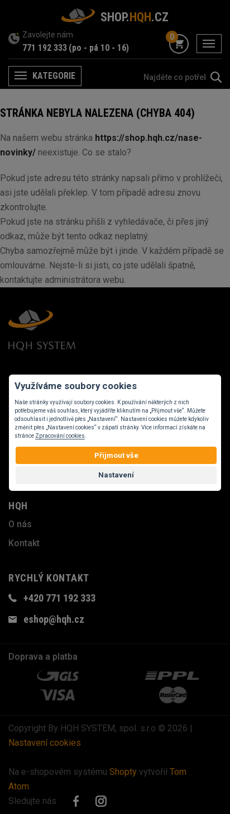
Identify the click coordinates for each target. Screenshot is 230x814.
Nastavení (116, 475)
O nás (20, 524)
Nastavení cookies (44, 742)
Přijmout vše (116, 455)
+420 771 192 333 (59, 598)
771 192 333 (44, 47)
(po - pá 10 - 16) (99, 47)
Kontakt (24, 543)
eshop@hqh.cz (53, 619)
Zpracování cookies (60, 436)
